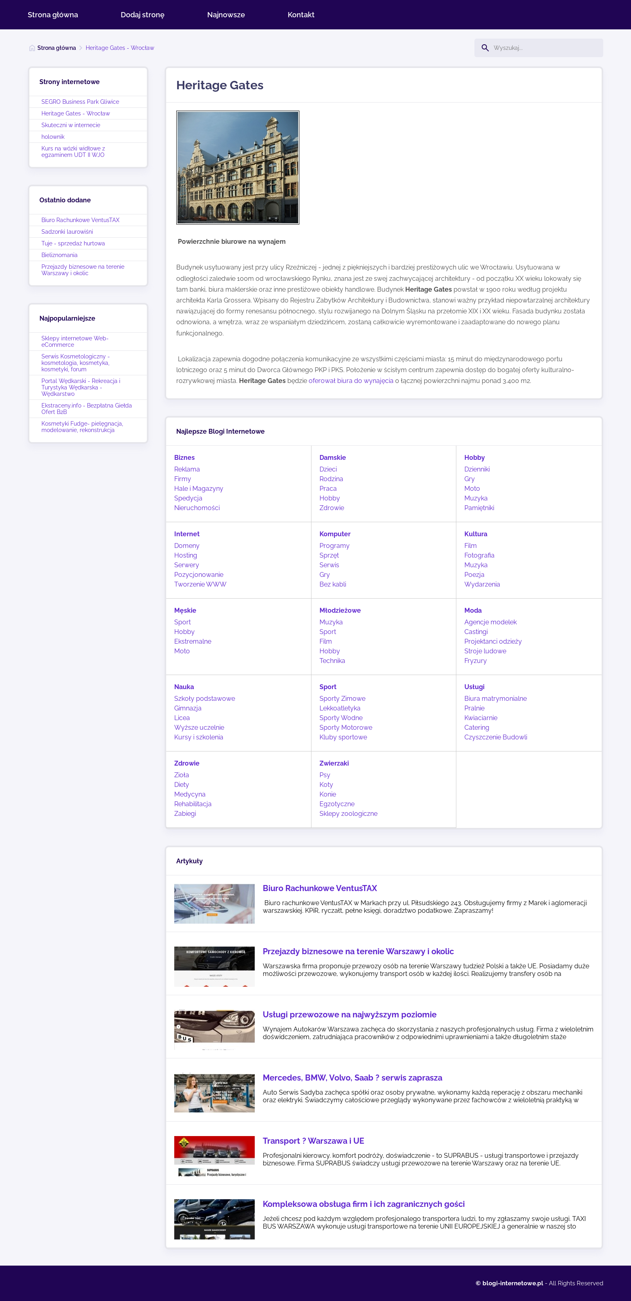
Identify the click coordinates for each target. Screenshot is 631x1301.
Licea (182, 718)
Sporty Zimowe (342, 698)
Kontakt (301, 14)
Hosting (185, 555)
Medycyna (190, 794)
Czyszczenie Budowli (495, 737)
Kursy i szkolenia (198, 737)
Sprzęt (329, 555)
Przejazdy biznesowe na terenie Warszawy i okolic (82, 269)
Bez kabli (333, 584)
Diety (181, 784)
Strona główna (53, 14)
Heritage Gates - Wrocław (120, 48)
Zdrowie (332, 508)
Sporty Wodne (341, 718)
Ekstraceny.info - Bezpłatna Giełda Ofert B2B (86, 408)
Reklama (187, 469)
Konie (328, 794)
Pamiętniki (479, 508)
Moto (472, 488)
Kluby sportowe (343, 737)
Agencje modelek (490, 622)
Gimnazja (188, 708)
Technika (332, 661)
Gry (469, 479)
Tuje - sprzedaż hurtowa (73, 243)
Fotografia (479, 555)
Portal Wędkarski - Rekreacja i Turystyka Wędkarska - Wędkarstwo (80, 387)
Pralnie (474, 708)
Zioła (181, 775)
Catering (476, 727)
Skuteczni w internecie (70, 125)
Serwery (186, 565)
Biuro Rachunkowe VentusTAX (80, 220)
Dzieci (328, 469)
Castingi (476, 632)
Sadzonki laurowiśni (67, 231)
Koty (326, 784)
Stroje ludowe (485, 651)
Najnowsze (226, 14)
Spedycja (188, 498)
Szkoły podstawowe (204, 698)
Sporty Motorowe (346, 727)
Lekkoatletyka (340, 708)
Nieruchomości (197, 508)
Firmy (182, 479)
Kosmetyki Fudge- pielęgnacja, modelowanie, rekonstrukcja (82, 426)
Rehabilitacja (193, 804)
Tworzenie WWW (200, 584)
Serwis (329, 565)
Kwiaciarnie (480, 718)
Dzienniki (477, 469)
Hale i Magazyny (198, 488)
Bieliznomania (59, 255)
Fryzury (475, 661)
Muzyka (476, 498)
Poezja (474, 574)
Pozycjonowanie (198, 574)
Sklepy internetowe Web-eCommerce (75, 341)
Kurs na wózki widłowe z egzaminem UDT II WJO (73, 151)
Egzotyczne (337, 804)
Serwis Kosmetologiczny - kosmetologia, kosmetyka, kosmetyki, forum (75, 363)
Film (470, 546)
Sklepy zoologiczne (348, 813)
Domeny (187, 546)
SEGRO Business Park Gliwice (80, 102)
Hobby (330, 498)
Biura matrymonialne (495, 698)
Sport (182, 622)
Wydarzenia (482, 584)
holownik (52, 137)
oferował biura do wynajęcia (351, 381)
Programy (335, 546)
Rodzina (331, 479)
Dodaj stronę (143, 14)
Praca (328, 488)
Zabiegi (185, 813)
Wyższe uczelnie (199, 727)
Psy (325, 775)
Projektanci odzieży (493, 641)
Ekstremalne (192, 641)
